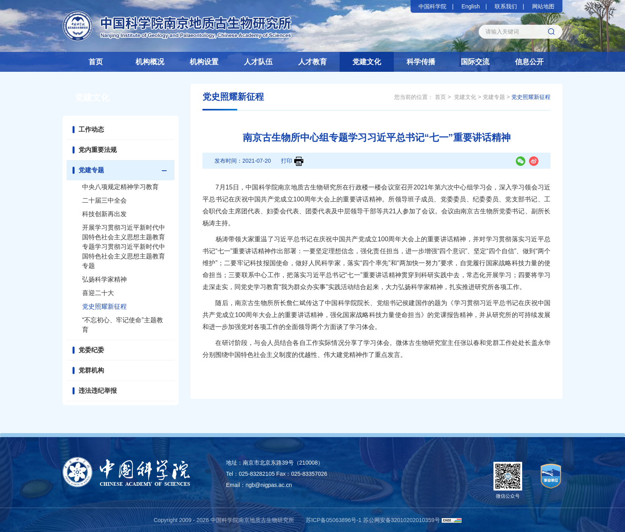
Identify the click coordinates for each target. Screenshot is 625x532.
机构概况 (150, 62)
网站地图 (543, 6)
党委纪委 (91, 350)
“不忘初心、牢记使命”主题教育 (122, 325)
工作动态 (91, 129)
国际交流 (475, 62)
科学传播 (421, 62)
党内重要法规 (98, 149)
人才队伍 (258, 62)
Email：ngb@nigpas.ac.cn (259, 485)
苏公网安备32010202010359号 (401, 520)
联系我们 (506, 6)
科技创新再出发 (104, 214)
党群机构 (91, 370)
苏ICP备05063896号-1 (334, 520)
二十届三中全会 (104, 200)
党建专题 (91, 170)
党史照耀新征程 (104, 306)
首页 (95, 62)
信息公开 (529, 62)
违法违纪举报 (98, 390)
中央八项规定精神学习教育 (120, 186)
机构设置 (204, 62)
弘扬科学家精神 (104, 279)
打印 (292, 161)
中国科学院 (432, 6)
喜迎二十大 (98, 293)
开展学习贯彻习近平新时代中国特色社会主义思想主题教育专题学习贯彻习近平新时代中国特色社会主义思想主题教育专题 (123, 246)
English (471, 6)
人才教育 (312, 62)
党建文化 (366, 62)
